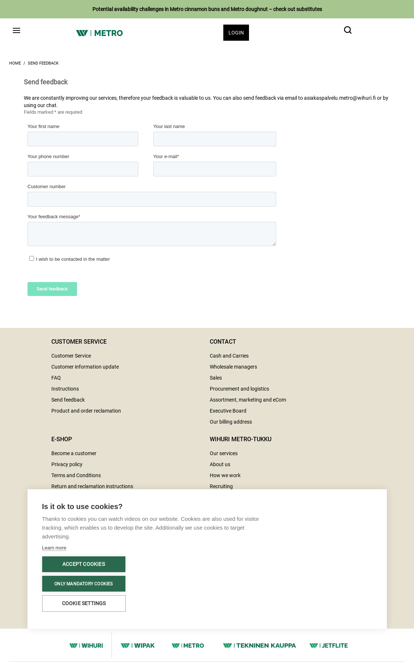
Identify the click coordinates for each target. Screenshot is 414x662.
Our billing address (231, 422)
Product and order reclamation (86, 411)
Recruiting (221, 486)
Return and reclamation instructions (92, 486)
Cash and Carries (229, 356)
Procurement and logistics (239, 389)
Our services (224, 453)
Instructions (65, 389)
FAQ (56, 378)
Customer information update (85, 367)
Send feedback (43, 63)
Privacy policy (67, 464)
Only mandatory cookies (83, 583)
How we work (225, 475)
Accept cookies (83, 564)
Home (15, 63)
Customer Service (71, 356)
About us (220, 464)
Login (236, 33)
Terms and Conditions (76, 475)
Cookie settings (84, 603)
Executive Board (228, 411)
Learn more (54, 548)
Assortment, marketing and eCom (248, 400)
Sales (216, 378)
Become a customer (73, 453)
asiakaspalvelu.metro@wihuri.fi (340, 98)
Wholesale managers (233, 367)
